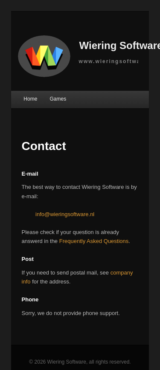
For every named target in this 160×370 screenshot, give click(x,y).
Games (57, 99)
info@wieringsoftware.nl (64, 214)
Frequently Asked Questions (94, 241)
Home (30, 99)
